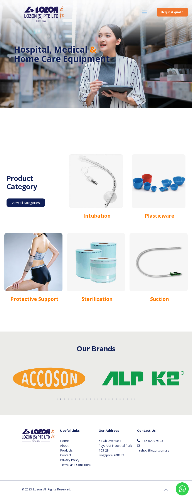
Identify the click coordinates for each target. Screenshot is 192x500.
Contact (65, 455)
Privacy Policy (69, 460)
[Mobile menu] (144, 12)
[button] (57, 399)
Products (66, 450)
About (64, 445)
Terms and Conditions (75, 465)
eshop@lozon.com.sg (154, 450)
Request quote (172, 12)
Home (64, 441)
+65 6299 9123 (152, 441)
